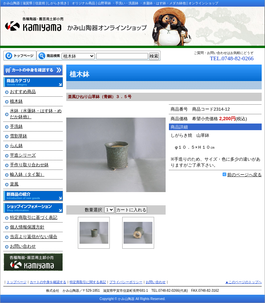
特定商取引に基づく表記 (33, 217)
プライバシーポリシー (125, 282)
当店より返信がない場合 (33, 236)
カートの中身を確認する (48, 282)
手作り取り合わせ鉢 (29, 164)
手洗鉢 (16, 126)
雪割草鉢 (18, 135)
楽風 (14, 183)
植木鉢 (16, 101)
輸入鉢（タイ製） (27, 174)
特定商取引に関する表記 (88, 282)
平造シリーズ (23, 155)
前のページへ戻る (244, 174)
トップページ (16, 282)
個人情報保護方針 (27, 227)
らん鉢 (16, 145)
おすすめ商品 (23, 91)
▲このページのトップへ (243, 282)
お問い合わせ (23, 246)
